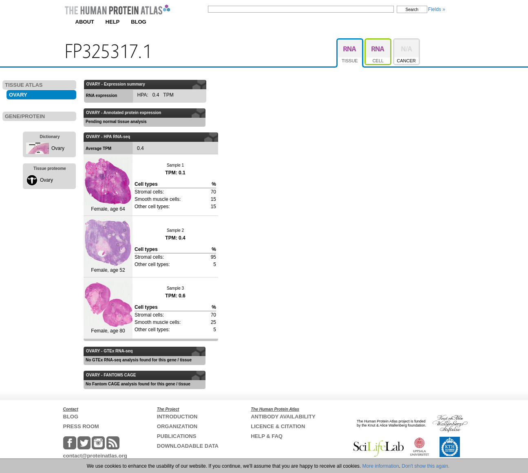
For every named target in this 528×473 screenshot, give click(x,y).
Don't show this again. (425, 466)
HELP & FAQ (267, 436)
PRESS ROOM (81, 426)
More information (380, 466)
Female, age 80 (108, 308)
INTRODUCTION (177, 417)
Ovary (57, 148)
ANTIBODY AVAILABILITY (283, 417)
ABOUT (84, 22)
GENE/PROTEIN (25, 116)
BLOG (138, 22)
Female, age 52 (108, 246)
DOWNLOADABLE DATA (188, 446)
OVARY (18, 95)
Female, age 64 (108, 185)
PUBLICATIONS (177, 436)
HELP (113, 22)
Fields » (436, 9)
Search (412, 9)
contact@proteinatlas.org (95, 456)
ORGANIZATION (177, 426)
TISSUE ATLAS (23, 85)
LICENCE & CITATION (278, 426)
